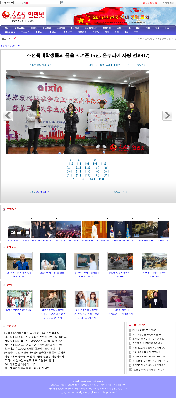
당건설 (34, 28)
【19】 (97, 171)
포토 (136, 32)
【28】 (93, 179)
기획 (167, 28)
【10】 (104, 163)
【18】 (88, 171)
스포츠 (95, 32)
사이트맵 (115, 384)
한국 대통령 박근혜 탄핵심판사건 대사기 (27, 368)
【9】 (95, 163)
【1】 (72, 160)
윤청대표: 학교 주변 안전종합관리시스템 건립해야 (32, 348)
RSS (123, 384)
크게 (96, 65)
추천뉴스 (11, 326)
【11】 (70, 167)
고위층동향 (20, 28)
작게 (108, 65)
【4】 (96, 160)
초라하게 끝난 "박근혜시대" (19, 364)
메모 (118, 65)
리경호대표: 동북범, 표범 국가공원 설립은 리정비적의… (35, 356)
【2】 (80, 160)
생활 (126, 32)
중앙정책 (107, 28)
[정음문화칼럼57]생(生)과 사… (147, 330)
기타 (18, 45)
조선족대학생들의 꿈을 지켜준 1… (148, 339)
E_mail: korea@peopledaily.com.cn (88, 381)
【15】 (106, 167)
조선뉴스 (25, 32)
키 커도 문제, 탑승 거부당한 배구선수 (157, 38)
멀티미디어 (10, 32)
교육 (148, 28)
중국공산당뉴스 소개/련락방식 (95, 384)
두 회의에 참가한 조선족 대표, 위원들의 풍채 (29, 360)
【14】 (97, 167)
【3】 (88, 160)
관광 (116, 32)
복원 (102, 65)
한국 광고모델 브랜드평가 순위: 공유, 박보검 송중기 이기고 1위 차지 (53, 314)
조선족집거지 (90, 28)
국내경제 (74, 28)
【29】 (102, 179)
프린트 (128, 65)
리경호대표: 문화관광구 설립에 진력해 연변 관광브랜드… (36, 337)
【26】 (74, 179)
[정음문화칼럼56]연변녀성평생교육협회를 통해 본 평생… (36, 352)
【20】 (106, 171)
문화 (138, 28)
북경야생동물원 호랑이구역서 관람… (150, 347)
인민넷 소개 (73, 384)
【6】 (71, 163)
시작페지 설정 (167, 2)
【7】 (79, 163)
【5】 (103, 160)
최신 (7, 28)
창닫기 (140, 65)
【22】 (79, 175)
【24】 (97, 175)
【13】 (88, 167)
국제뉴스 (53, 32)
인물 (128, 28)
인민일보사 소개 (58, 384)
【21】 (70, 175)
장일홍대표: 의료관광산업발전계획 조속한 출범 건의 (33, 340)
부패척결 (60, 28)
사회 (119, 28)
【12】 (79, 167)
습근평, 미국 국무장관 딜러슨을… (148, 343)
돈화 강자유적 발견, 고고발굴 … (147, 352)
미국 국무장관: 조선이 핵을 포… (147, 334)
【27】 (83, 179)
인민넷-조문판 (42, 192)
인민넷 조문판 (7, 45)
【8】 (87, 163)
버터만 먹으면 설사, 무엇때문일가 (148, 356)
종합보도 (67, 32)
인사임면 (46, 28)
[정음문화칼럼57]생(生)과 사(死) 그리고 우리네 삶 (32, 333)
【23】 (88, 175)
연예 (106, 32)
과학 (157, 28)
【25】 (106, 175)
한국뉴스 (39, 32)
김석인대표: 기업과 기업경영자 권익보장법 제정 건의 (33, 344)
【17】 (79, 171)
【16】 (70, 171)
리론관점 (82, 32)
